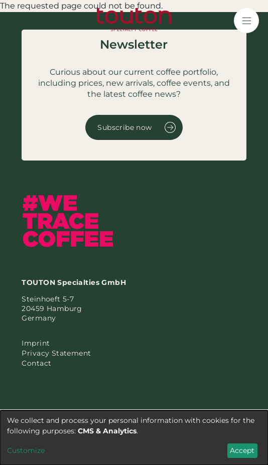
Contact (36, 363)
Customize (26, 450)
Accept (242, 450)
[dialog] (134, 437)
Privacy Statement (56, 353)
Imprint (36, 343)
